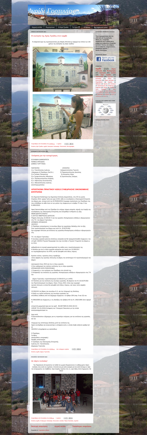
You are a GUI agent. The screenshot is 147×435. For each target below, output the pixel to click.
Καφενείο (98, 87)
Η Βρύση (87, 27)
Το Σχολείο (76, 27)
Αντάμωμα (43, 421)
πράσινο (107, 94)
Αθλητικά (98, 84)
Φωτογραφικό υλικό (101, 27)
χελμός (104, 96)
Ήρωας (107, 92)
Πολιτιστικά (63, 146)
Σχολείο (76, 421)
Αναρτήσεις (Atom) (44, 430)
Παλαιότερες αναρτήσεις (81, 426)
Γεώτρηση (113, 92)
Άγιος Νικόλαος (101, 89)
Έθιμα (109, 78)
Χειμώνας (110, 76)
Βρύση (105, 84)
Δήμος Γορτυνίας (45, 351)
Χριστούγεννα (101, 85)
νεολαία (61, 421)
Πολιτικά (112, 87)
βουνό (112, 94)
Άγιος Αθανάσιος (110, 91)
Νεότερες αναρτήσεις (39, 426)
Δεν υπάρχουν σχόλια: (63, 349)
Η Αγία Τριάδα (63, 27)
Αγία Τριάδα (39, 146)
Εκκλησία (50, 146)
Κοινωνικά (56, 421)
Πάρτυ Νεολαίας (68, 421)
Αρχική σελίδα (37, 27)
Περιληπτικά (50, 27)
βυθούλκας (100, 94)
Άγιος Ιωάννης (99, 92)
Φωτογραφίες (70, 146)
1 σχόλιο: (59, 143)
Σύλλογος (113, 84)
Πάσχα (105, 87)
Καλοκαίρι (56, 146)
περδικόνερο (98, 96)
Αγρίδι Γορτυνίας (51, 11)
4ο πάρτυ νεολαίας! (39, 361)
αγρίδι (45, 146)
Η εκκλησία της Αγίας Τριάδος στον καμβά (49, 36)
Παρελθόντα (99, 82)
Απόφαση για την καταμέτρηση (44, 155)
